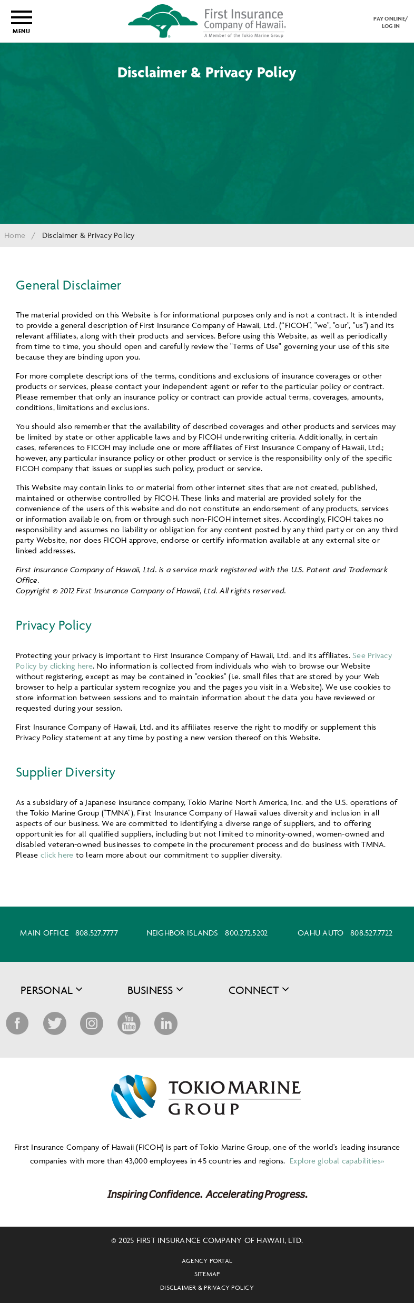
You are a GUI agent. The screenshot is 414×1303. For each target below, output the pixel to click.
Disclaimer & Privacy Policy (207, 1287)
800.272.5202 (246, 933)
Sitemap (207, 1274)
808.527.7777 (96, 933)
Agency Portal (207, 1261)
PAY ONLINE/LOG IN (390, 22)
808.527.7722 (371, 933)
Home (14, 235)
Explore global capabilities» (336, 1161)
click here (57, 855)
